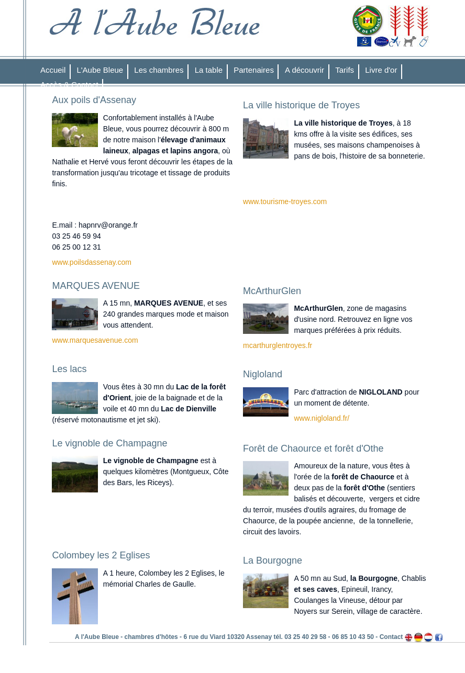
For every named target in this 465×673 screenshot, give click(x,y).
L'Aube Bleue (99, 69)
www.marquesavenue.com (95, 340)
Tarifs (344, 69)
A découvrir (304, 69)
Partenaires (254, 69)
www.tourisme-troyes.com (285, 201)
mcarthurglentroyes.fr (277, 345)
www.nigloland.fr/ (321, 418)
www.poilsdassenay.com (91, 262)
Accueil (52, 69)
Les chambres (158, 69)
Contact (391, 637)
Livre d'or (381, 69)
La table (209, 69)
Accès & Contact (69, 84)
